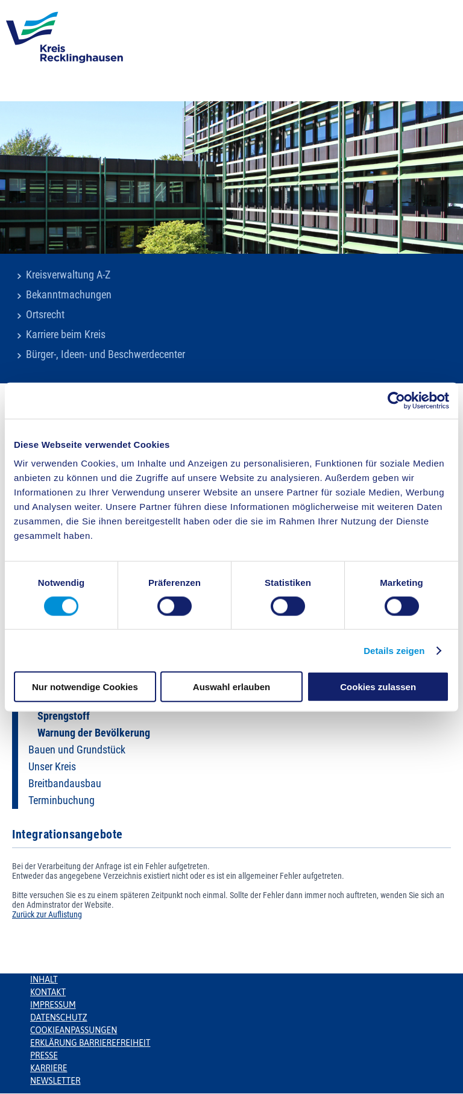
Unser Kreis (52, 767)
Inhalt (44, 979)
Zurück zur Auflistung (47, 914)
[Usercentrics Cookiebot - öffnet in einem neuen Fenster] (396, 400)
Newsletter (55, 1081)
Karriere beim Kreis (66, 335)
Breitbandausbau (64, 784)
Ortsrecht (45, 315)
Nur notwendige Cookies (85, 687)
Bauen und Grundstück (76, 750)
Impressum (53, 1005)
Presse (44, 1055)
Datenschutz (58, 1017)
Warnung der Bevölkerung (93, 733)
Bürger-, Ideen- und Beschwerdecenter (105, 354)
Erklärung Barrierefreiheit (90, 1043)
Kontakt (48, 992)
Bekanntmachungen (69, 295)
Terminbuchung (61, 800)
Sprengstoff (63, 716)
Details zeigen (394, 650)
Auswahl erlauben (231, 687)
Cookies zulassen (378, 687)
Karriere (49, 1068)
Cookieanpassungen (73, 1030)
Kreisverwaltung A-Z (68, 275)
